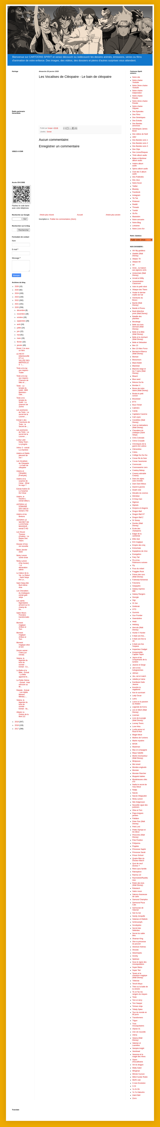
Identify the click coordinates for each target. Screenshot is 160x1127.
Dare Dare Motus (139, 484)
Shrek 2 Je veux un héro (22, 349)
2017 (17, 729)
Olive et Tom (137, 810)
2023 (17, 297)
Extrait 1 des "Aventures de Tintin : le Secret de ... (23, 423)
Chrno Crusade (138, 441)
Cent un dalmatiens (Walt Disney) (140, 426)
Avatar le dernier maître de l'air (138, 294)
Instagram (136, 195)
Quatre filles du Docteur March (138, 859)
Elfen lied (136, 539)
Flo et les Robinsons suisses (139, 561)
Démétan (136, 496)
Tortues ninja (137, 1006)
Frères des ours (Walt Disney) (138, 576)
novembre (21, 314)
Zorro (134, 1098)
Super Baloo (137, 967)
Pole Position (137, 840)
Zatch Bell (136, 1095)
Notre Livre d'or (138, 229)
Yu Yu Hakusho (138, 1092)
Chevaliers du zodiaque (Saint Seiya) (138, 432)
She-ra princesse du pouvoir (139, 943)
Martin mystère (138, 741)
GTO (134, 609)
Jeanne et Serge (138, 665)
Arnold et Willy (138, 278)
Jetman (135, 673)
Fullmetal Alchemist (140, 580)
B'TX (134, 402)
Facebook (136, 192)
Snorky (135, 956)
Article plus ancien (113, 215)
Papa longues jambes (137, 814)
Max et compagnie (139, 750)
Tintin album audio (139, 155)
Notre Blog (136, 223)
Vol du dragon (137, 1065)
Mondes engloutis (139, 767)
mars (19, 338)
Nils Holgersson (138, 802)
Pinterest (135, 201)
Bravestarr (136, 399)
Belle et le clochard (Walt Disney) (139, 338)
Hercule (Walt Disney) (137, 628)
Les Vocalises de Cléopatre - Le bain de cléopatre (22, 464)
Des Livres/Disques (140, 152)
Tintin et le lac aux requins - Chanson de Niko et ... (22, 379)
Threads (135, 207)
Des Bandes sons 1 (140, 140)
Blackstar (136, 366)
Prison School (137, 855)
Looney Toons (138, 723)
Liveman (135, 715)
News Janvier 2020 (21, 551)
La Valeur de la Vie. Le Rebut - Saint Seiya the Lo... (23, 576)
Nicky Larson (137, 799)
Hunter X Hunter (138, 633)
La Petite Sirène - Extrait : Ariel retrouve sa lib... (23, 683)
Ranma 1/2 (136, 875)
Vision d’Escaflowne (137, 1061)
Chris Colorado (138, 438)
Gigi (133, 600)
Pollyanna (136, 843)
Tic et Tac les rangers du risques (139, 993)
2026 (17, 286)
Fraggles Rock (138, 572)
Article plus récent (47, 215)
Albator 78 (136, 259)
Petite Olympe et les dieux (139, 831)
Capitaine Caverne (139, 414)
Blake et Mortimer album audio (139, 159)
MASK (134, 744)
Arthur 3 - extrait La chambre (22, 449)
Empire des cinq (138, 545)
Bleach (135, 376)
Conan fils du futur (139, 458)
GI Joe (135, 603)
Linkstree (136, 226)
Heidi (134, 622)
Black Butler (137, 363)
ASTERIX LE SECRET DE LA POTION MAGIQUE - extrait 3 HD (22, 524)
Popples (135, 846)
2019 (17, 722)
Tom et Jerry (137, 1000)
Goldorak (136, 606)
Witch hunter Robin (140, 1077)
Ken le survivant (138, 693)
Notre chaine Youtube (137, 81)
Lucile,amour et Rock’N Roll (138, 730)
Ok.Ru (134, 213)
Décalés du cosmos (140, 493)
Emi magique (137, 542)
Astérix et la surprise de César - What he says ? (22, 482)
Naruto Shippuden (139, 796)
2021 (17, 304)
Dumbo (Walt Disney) (137, 524)
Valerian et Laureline (136, 1044)
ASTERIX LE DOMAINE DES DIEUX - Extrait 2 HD (22, 507)
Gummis (135, 612)
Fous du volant (138, 569)
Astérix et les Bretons (21, 515)
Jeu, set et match (139, 676)
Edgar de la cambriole (136, 535)
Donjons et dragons (140, 508)
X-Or (134, 1086)
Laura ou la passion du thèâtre (140, 703)
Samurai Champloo (140, 899)
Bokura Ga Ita (137, 382)
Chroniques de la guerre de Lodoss (139, 445)
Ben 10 (135, 345)
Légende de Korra (139, 707)
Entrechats (136, 548)
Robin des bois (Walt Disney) (138, 884)
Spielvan (135, 959)
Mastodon (136, 217)
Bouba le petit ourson (137, 395)
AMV (134, 137)
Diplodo (135, 505)
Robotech (136, 888)
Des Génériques (138, 117)
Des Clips (136, 149)
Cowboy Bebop (138, 470)
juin (18, 331)
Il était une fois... (138, 636)
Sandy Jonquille (138, 916)
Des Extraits (137, 121)
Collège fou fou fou (139, 455)
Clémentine (136, 449)
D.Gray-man (137, 499)
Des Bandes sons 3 (140, 146)
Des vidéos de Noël (140, 134)
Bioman (135, 357)
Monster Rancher (139, 773)
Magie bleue (137, 735)
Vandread (136, 1051)
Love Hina (136, 726)
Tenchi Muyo (137, 984)
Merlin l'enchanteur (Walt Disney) (139, 757)
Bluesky (135, 189)
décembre (21, 310)
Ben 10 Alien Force (139, 349)
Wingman (136, 1071)
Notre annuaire (138, 220)
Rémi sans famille (139, 869)
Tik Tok (135, 198)
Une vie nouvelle (139, 1032)
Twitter (135, 186)
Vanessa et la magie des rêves (138, 1055)
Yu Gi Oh (136, 1089)
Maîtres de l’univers (140, 738)
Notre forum (137, 183)
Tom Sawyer (137, 1003)
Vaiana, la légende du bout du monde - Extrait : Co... (22, 662)
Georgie (135, 597)
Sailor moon (137, 891)
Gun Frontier (137, 615)
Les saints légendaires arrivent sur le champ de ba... (23, 605)
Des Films (136, 114)
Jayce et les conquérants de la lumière (139, 659)
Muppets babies (138, 776)
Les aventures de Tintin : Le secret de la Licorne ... (22, 413)
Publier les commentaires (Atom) (63, 219)
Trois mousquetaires (138, 1025)
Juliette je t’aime (138, 679)
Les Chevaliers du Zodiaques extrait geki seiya (23, 594)
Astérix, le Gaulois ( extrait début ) (23, 499)
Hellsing (135, 625)
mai (18, 335)
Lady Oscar (136, 696)
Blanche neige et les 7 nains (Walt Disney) (139, 371)
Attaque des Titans (139, 290)
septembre (21, 321)
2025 (17, 290)
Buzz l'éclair (137, 405)
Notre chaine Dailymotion (137, 92)
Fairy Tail (136, 557)
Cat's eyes (136, 417)
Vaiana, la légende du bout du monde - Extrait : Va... (22, 704)
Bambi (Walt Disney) (137, 304)
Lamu (134, 699)
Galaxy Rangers (138, 594)
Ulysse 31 (136, 1029)
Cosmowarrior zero (139, 467)
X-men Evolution (138, 1083)
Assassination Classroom (137, 282)
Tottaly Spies (137, 1009)
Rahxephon (136, 872)
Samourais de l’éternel (137, 909)
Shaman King (137, 939)
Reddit (135, 204)
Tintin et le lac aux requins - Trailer (22, 370)
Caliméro (136, 408)
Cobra (134, 452)
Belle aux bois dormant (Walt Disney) (138, 327)
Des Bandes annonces (137, 125)
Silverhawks (137, 953)
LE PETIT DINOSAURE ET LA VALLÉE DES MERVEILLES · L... (22, 359)
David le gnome (138, 487)
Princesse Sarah (138, 852)
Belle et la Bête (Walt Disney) (138, 333)
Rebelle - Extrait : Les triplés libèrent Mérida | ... (22, 693)
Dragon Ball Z (137, 517)
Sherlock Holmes (139, 947)
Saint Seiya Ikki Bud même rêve (22, 585)
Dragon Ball (137, 511)
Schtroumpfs (137, 922)
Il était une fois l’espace (138, 645)
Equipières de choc (140, 551)
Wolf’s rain (136, 1080)
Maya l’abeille (137, 753)
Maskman (136, 747)
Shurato (135, 950)
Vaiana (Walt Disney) (137, 1039)
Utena (134, 1035)
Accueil (80, 215)
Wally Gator (137, 1068)
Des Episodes (137, 111)
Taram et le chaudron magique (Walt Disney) (139, 975)
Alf (133, 265)
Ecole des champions (136, 530)
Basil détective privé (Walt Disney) (139, 312)
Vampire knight (138, 1048)
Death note (136, 490)
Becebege (136, 322)
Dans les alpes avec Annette (138, 480)
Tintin (134, 997)
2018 (17, 725)
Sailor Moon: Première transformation (22, 616)
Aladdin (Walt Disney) (137, 255)
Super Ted (136, 970)
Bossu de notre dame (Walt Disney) (140, 389)
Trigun (134, 1021)
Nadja (134, 790)
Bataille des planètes (137, 317)
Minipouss (136, 761)
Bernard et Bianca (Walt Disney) (139, 352)
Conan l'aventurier (139, 461)
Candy (135, 411)
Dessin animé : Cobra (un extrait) (22, 652)
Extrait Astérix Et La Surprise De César (23, 491)
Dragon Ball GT (138, 514)
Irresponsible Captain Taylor (138, 653)
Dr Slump (136, 520)
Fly (133, 565)
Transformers (137, 1018)
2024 (17, 293)
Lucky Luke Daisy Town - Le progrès (22, 442)
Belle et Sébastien (139, 342)
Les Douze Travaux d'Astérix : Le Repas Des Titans (22, 536)
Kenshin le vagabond (136, 688)
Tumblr (135, 210)
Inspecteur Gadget (139, 649)
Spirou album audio (140, 169)
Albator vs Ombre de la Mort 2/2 (22, 714)
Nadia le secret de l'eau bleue (139, 786)
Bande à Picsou (138, 308)
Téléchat (135, 981)
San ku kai (136, 913)
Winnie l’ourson (138, 1074)
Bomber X (136, 385)
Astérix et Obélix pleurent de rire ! (22, 455)
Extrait (49, 132)
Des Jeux (136, 180)
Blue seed (136, 379)
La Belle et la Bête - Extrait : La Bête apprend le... (22, 673)
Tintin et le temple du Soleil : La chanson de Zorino (22, 402)
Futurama (136, 583)
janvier (20, 345)
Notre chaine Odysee (137, 107)
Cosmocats (136, 464)
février (19, 342)
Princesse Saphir (139, 849)
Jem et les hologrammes (137, 669)
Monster (135, 770)
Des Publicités (138, 177)
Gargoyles (136, 586)
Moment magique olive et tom (23, 645)
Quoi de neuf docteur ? (137, 864)
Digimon (135, 502)
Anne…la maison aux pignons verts (139, 269)
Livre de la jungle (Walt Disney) (139, 719)
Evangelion (136, 554)
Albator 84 (136, 262)
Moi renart (136, 764)
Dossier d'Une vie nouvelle (22, 545)
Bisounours (136, 360)
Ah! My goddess (138, 251)
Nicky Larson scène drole (22, 556)
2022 (17, 300)
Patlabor (135, 818)
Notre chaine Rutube (137, 97)
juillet (19, 328)
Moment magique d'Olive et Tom (21, 626)
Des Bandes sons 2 (140, 143)
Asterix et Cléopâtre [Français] (21, 473)
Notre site (136, 77)
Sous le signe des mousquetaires (139, 963)
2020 (17, 307)
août (19, 324)
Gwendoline (137, 618)
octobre (20, 317)
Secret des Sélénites (136, 929)
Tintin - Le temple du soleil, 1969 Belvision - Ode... (22, 390)
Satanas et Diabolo (139, 919)
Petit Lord (136, 827)
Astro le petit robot (139, 287)
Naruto (135, 793)
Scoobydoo (136, 925)
